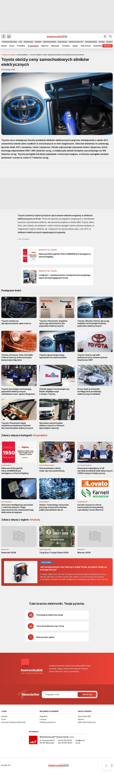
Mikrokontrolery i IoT (76, 42)
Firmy (11, 46)
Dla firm (107, 46)
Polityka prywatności (48, 722)
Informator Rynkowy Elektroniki (13, 722)
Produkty (21, 46)
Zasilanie (38, 42)
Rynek (4, 46)
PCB (20, 42)
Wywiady (55, 46)
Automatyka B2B (84, 716)
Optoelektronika (91, 42)
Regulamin (44, 716)
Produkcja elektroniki (9, 42)
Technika (66, 46)
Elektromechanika (49, 42)
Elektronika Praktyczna (87, 722)
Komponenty (28, 42)
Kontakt (4, 716)
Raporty (44, 46)
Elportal (81, 719)
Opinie (75, 46)
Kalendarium (99, 46)
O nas (3, 719)
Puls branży (86, 46)
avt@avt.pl (80, 740)
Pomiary (101, 42)
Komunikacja (62, 42)
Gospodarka (33, 46)
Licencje (43, 719)
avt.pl (78, 743)
